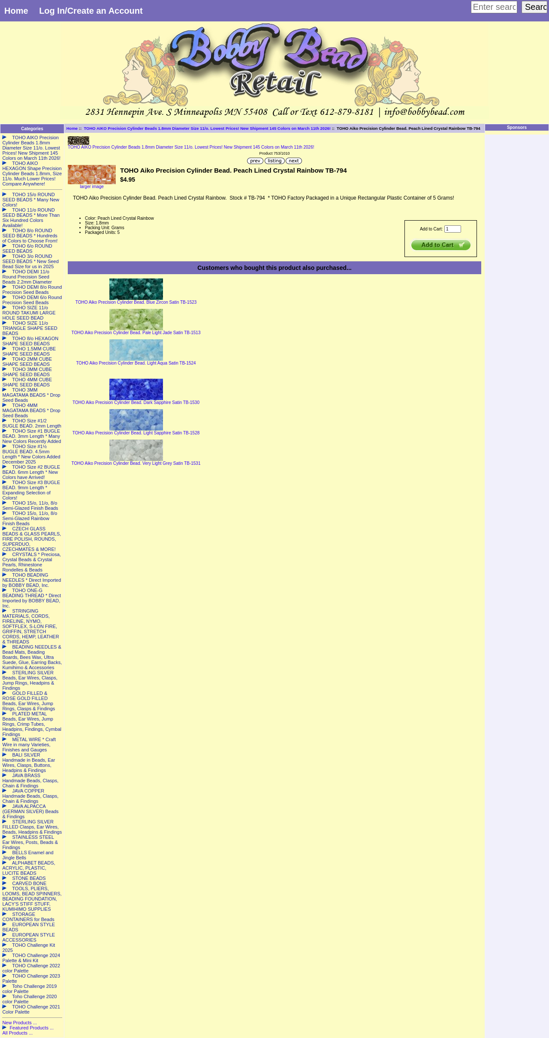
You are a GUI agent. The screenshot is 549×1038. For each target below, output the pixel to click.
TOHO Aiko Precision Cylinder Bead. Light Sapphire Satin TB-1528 (135, 433)
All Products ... (17, 1032)
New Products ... (19, 1022)
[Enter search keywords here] (494, 7)
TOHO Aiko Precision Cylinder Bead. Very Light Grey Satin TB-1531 (136, 463)
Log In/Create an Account (91, 10)
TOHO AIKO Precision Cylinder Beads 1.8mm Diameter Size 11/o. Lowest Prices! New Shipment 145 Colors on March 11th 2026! (207, 128)
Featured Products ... (31, 1027)
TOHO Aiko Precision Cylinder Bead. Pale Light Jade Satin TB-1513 (136, 332)
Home (16, 10)
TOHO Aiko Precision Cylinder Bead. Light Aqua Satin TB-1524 (136, 363)
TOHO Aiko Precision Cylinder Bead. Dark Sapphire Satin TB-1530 (135, 402)
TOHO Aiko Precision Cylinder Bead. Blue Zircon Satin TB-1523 (136, 302)
